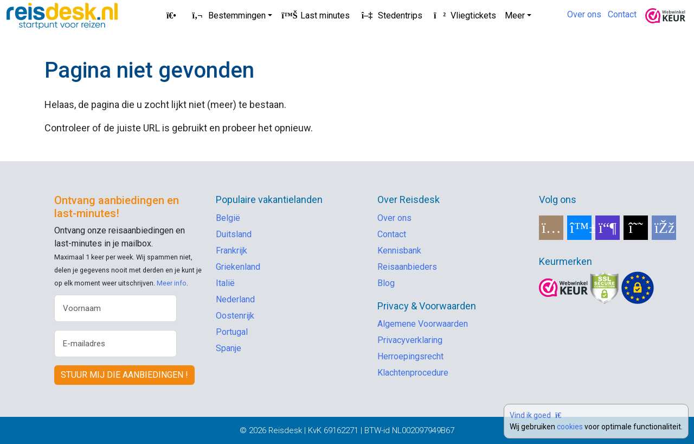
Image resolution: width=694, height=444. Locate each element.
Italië (225, 283)
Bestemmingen (227, 15)
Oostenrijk (235, 315)
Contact (622, 14)
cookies (570, 426)
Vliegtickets (463, 15)
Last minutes (315, 15)
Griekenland (238, 267)
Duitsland (234, 234)
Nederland (235, 299)
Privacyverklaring (409, 340)
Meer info (172, 283)
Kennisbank (399, 250)
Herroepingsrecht (410, 356)
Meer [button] (515, 15)
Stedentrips (390, 15)
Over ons (584, 14)
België (228, 218)
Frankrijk (231, 250)
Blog (386, 283)
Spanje (228, 348)
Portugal (232, 332)
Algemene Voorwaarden (422, 324)
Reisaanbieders (407, 267)
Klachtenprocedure (412, 372)
